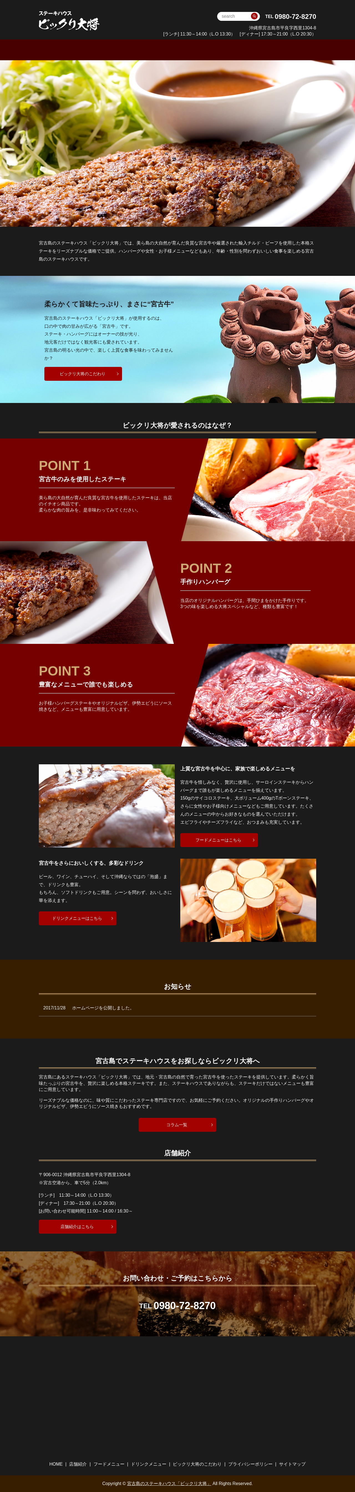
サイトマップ (292, 1463)
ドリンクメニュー (194, 49)
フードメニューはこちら (218, 839)
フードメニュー (150, 49)
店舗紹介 (78, 1463)
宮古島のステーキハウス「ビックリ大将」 (169, 1483)
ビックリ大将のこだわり (247, 49)
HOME (89, 49)
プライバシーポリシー (250, 1463)
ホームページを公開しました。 (103, 1007)
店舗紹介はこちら (77, 1226)
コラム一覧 (177, 1124)
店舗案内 (116, 49)
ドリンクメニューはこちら (77, 917)
